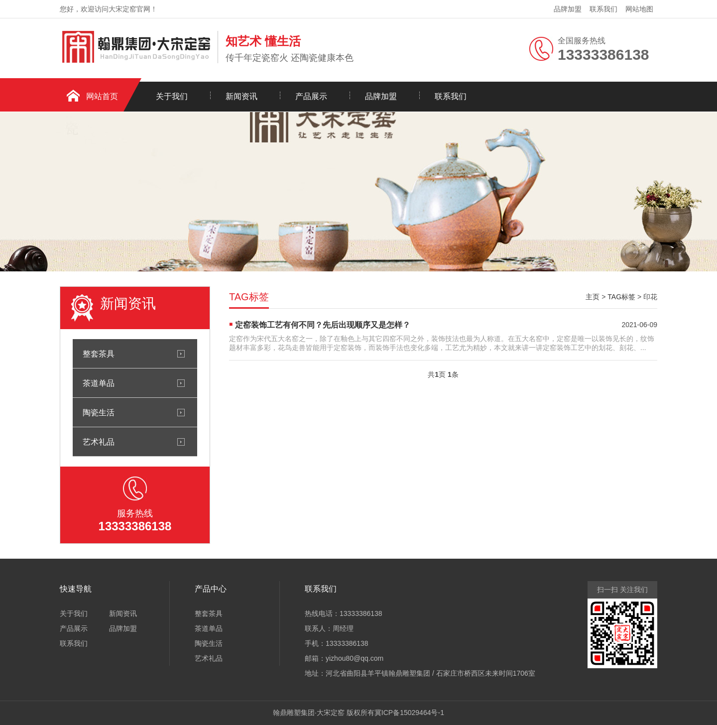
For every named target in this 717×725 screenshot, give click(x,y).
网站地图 (639, 9)
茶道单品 (99, 382)
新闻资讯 (241, 96)
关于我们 (172, 96)
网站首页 (102, 96)
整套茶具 (99, 353)
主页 (592, 297)
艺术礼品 (99, 441)
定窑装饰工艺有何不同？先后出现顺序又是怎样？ (322, 325)
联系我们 (603, 9)
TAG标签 (621, 297)
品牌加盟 (568, 9)
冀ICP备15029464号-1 (409, 713)
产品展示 (311, 96)
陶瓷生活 (99, 412)
